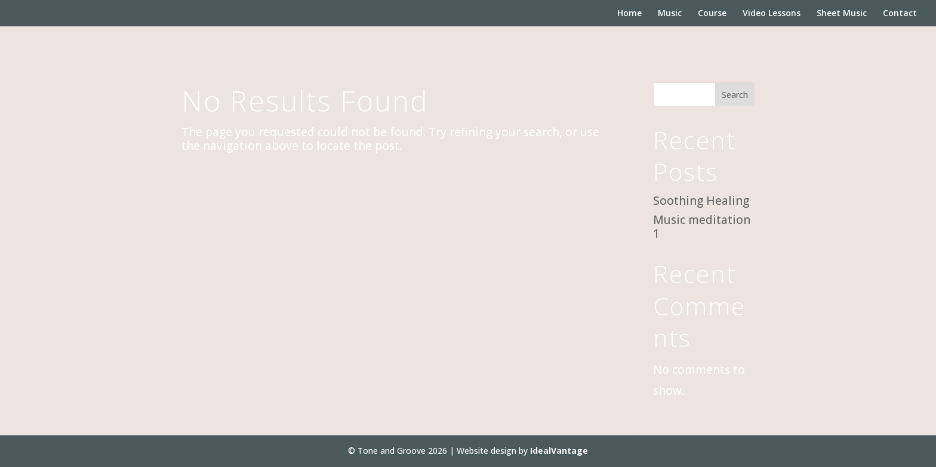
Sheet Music (842, 14)
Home (629, 14)
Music (670, 14)
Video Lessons (771, 14)
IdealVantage (559, 450)
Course (712, 14)
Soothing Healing (701, 200)
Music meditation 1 (701, 226)
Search (735, 94)
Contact (900, 14)
